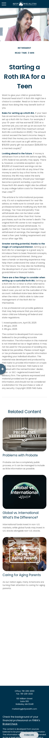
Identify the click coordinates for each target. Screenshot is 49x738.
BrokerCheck (10, 724)
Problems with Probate (20, 455)
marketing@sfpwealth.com (24, 709)
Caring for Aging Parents (22, 575)
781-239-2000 (28, 691)
